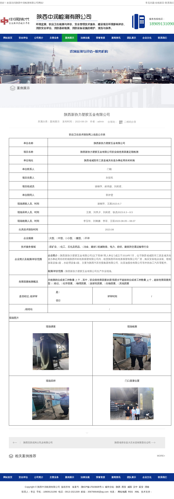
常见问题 (150, 2)
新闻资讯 (116, 37)
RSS (130, 492)
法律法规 (85, 37)
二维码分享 (130, 121)
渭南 (147, 487)
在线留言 (159, 2)
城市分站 (109, 487)
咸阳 (129, 487)
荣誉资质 (100, 37)
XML (137, 492)
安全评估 (23, 37)
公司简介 (38, 37)
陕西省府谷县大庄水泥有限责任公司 (133, 442)
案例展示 (69, 37)
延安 (141, 487)
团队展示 (131, 37)
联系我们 (169, 2)
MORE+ (161, 456)
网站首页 (7, 37)
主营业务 (54, 37)
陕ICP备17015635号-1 (92, 487)
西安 (124, 487)
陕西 (118, 487)
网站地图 (122, 492)
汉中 (135, 487)
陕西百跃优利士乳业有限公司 (38, 442)
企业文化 (146, 37)
